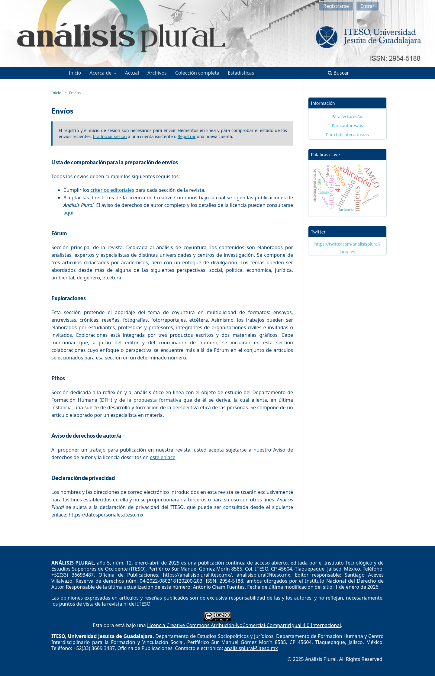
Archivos (157, 72)
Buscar (338, 72)
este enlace (162, 457)
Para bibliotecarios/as (347, 134)
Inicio (75, 72)
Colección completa (197, 72)
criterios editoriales (112, 190)
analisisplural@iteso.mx (251, 648)
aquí (68, 212)
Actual (132, 72)
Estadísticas (241, 72)
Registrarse (336, 6)
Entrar (367, 6)
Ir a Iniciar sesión (110, 136)
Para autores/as (347, 125)
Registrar (187, 136)
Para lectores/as (347, 116)
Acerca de (101, 72)
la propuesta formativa (154, 400)
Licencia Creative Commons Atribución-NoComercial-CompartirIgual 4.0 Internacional (244, 625)
